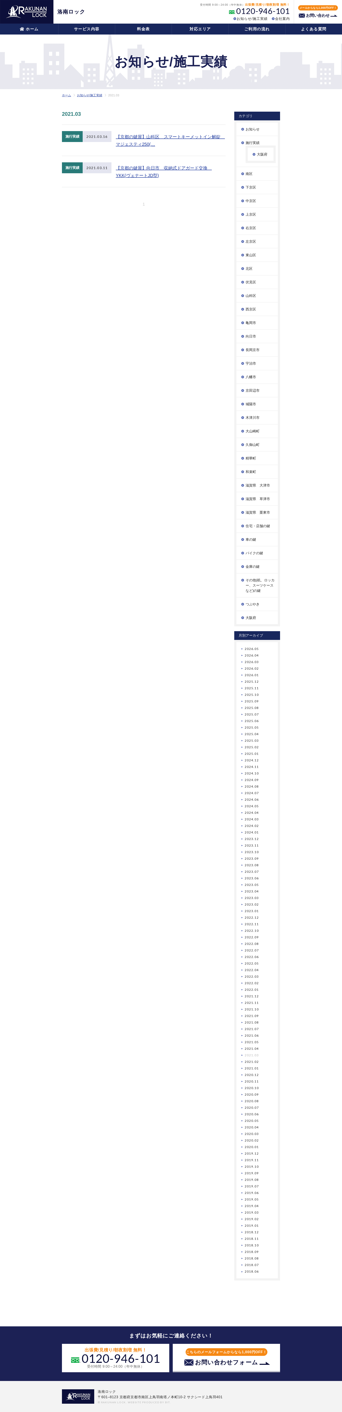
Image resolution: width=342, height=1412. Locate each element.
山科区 (251, 296)
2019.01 (252, 1225)
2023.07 (252, 871)
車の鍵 (251, 539)
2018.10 (252, 1245)
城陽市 (251, 404)
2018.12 (252, 1232)
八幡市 (251, 377)
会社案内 (282, 19)
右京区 (251, 228)
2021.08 (252, 1022)
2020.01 (252, 1147)
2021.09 (252, 1016)
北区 (249, 268)
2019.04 (252, 1206)
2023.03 (252, 898)
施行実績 (253, 143)
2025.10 (252, 694)
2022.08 (252, 944)
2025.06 (252, 721)
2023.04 (252, 891)
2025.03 (252, 740)
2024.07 (252, 793)
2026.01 (252, 675)
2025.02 (252, 747)
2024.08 (252, 786)
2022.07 (252, 950)
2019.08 (252, 1180)
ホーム (32, 29)
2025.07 (252, 714)
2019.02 (252, 1219)
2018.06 (252, 1271)
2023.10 (252, 852)
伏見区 (251, 282)
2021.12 (252, 996)
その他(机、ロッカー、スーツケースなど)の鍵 (260, 585)
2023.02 (252, 904)
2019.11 (252, 1160)
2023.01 (252, 911)
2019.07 (252, 1186)
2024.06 (252, 799)
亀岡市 (251, 323)
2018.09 (252, 1252)
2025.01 (252, 753)
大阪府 (262, 154)
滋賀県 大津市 (258, 485)
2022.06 (252, 957)
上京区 (251, 214)
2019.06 (252, 1193)
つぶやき (253, 604)
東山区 (251, 255)
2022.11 (252, 924)
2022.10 (252, 930)
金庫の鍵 (253, 566)
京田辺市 (253, 390)
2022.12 (252, 917)
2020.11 (252, 1081)
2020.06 (252, 1114)
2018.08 (252, 1258)
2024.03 (252, 819)
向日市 (251, 336)
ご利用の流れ (257, 29)
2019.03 (252, 1212)
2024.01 (252, 832)
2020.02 (252, 1140)
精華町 (251, 458)
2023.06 (252, 878)
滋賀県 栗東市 (258, 512)
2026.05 (252, 649)
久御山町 (253, 445)
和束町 (251, 472)
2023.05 (252, 885)
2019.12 (252, 1153)
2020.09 (252, 1094)
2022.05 (252, 963)
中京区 (251, 201)
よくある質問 (314, 29)
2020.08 (252, 1101)
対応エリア (200, 29)
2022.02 (252, 983)
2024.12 (252, 760)
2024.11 (252, 767)
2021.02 (252, 1062)
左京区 (251, 241)
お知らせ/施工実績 (252, 19)
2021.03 (252, 1055)
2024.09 (252, 780)
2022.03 (252, 976)
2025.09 (252, 701)
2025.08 (252, 708)
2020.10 (252, 1088)
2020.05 (252, 1121)
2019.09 (252, 1173)
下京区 (251, 187)
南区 (249, 174)
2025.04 (252, 734)
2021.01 (252, 1068)
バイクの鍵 (254, 553)
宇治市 (251, 363)
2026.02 (252, 668)
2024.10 (252, 773)
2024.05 (252, 806)
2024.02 (252, 826)
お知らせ (253, 129)
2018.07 (252, 1265)
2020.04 (252, 1127)
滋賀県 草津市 (258, 499)
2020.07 (252, 1107)
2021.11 (252, 1003)
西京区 (251, 309)
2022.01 (252, 989)
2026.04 (252, 655)
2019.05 (252, 1199)
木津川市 (253, 417)
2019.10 (252, 1166)
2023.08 (252, 865)
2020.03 (252, 1134)
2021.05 (252, 1042)
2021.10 (252, 1009)
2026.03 (252, 662)
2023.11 (252, 845)
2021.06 (252, 1035)
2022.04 (252, 970)
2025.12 (252, 681)
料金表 (143, 29)
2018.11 (252, 1238)
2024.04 (252, 812)
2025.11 (252, 688)
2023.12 (252, 839)
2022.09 (252, 937)
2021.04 (252, 1048)
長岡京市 (253, 350)
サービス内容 (86, 29)
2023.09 (252, 858)
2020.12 (252, 1075)
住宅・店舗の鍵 (258, 526)
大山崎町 (253, 431)
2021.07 (252, 1029)
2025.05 (252, 727)
